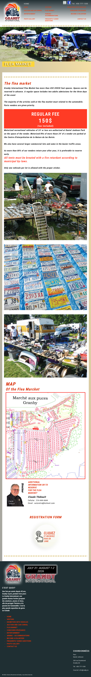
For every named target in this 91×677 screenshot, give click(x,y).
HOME (26, 4)
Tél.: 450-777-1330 (80, 4)
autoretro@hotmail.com (44, 503)
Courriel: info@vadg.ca (80, 670)
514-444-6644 (42, 500)
